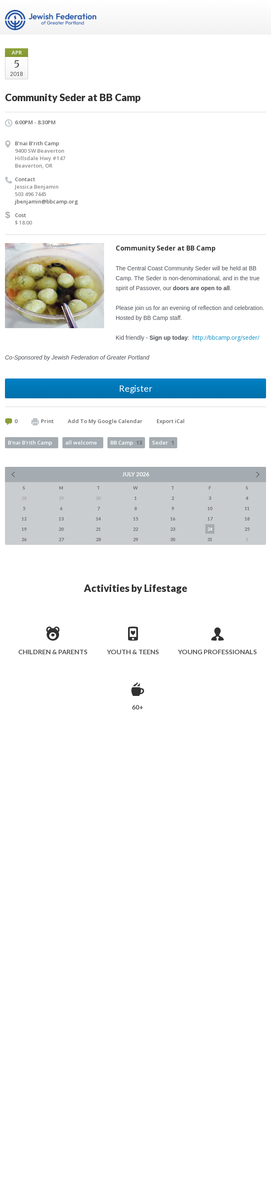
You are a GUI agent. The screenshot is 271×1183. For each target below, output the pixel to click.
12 (23, 518)
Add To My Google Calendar (105, 421)
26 (23, 539)
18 (247, 518)
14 (98, 518)
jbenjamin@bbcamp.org (46, 201)
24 (209, 529)
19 (23, 529)
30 (172, 539)
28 (98, 539)
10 (209, 508)
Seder (163, 442)
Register (135, 388)
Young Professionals (217, 651)
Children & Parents (53, 651)
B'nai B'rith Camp (37, 143)
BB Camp (126, 442)
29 (135, 539)
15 (135, 518)
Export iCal (171, 421)
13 (61, 518)
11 (247, 508)
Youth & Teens (133, 651)
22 (135, 529)
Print (42, 421)
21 (98, 529)
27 (61, 539)
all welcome (81, 442)
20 (61, 529)
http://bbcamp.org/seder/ (226, 337)
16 (172, 518)
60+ (137, 707)
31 (209, 539)
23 (172, 529)
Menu (256, 17)
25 (247, 529)
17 (209, 518)
